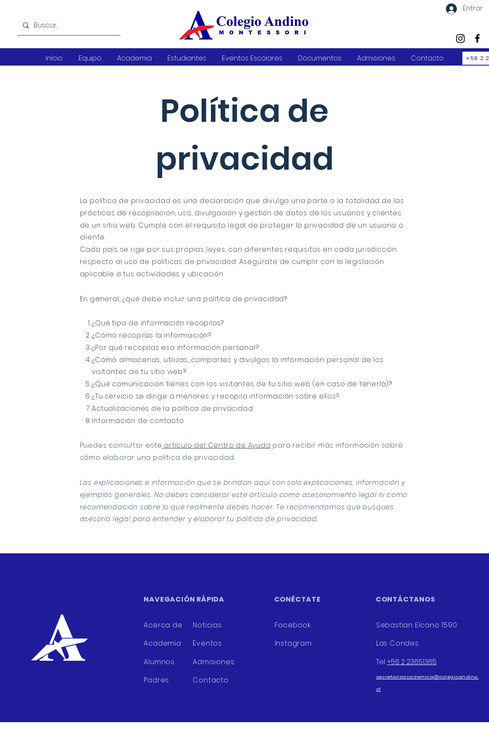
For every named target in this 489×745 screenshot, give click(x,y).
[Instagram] (460, 38)
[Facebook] (477, 38)
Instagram (294, 643)
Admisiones (213, 662)
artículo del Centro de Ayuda (217, 445)
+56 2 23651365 (412, 662)
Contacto (210, 680)
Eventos (207, 643)
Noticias (207, 625)
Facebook (293, 625)
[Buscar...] (68, 25)
